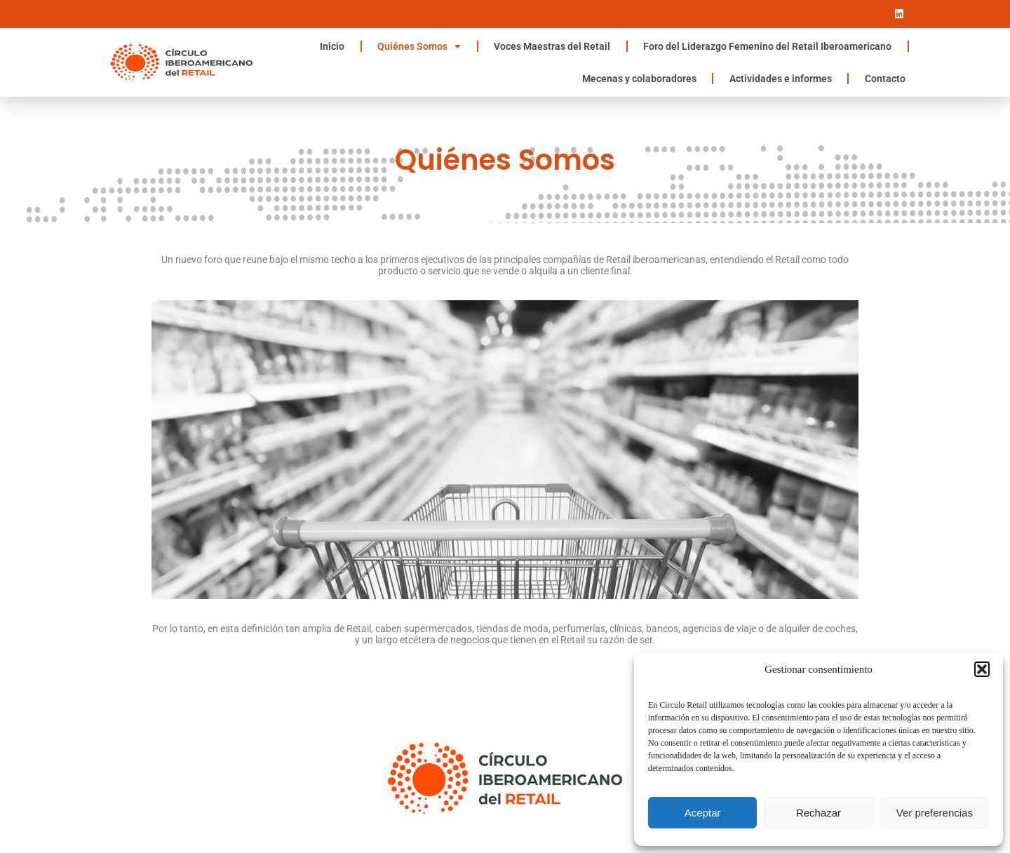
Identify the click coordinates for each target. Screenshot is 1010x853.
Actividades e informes (780, 78)
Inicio (332, 46)
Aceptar (703, 813)
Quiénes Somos (419, 46)
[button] (982, 669)
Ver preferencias (934, 813)
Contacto (885, 78)
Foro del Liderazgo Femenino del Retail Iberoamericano (767, 46)
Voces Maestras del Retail (552, 46)
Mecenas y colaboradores (639, 78)
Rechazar (818, 813)
